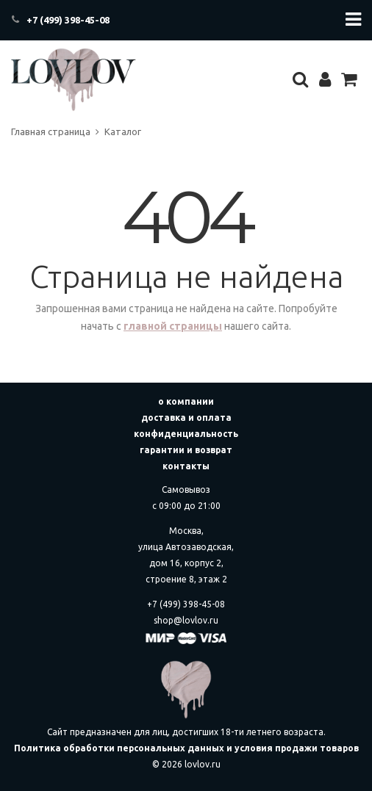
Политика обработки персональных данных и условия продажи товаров (186, 748)
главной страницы (173, 326)
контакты (186, 466)
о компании (186, 401)
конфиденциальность (186, 433)
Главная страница (50, 131)
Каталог (122, 131)
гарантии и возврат (186, 450)
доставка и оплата (186, 417)
